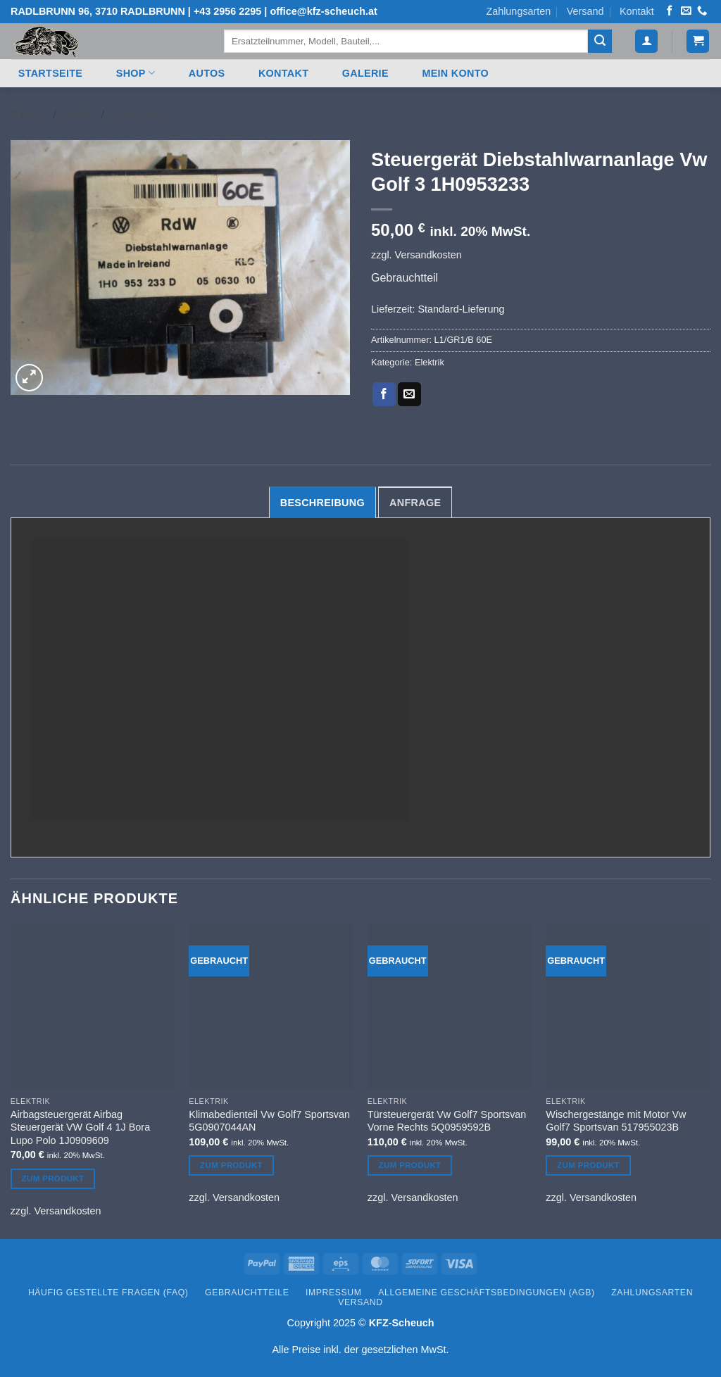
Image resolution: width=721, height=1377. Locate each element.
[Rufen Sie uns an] (702, 11)
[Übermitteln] (600, 42)
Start (28, 115)
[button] (646, 41)
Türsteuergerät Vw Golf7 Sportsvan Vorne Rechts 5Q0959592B (447, 1121)
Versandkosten (428, 254)
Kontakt (637, 11)
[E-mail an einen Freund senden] (409, 394)
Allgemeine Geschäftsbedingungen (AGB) (486, 1292)
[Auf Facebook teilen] (384, 394)
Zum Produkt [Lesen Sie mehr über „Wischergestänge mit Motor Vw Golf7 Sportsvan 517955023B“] (588, 1165)
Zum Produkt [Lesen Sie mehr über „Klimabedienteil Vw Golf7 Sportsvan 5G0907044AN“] (231, 1165)
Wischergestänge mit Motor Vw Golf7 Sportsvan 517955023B (616, 1121)
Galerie (365, 73)
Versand (585, 11)
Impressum (334, 1292)
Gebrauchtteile (247, 1292)
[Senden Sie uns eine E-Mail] (686, 11)
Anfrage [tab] (415, 502)
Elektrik (138, 115)
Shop (135, 73)
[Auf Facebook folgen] (670, 11)
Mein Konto (455, 73)
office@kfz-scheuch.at (323, 11)
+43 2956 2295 (227, 11)
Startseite (50, 73)
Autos (207, 73)
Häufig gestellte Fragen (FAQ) (108, 1292)
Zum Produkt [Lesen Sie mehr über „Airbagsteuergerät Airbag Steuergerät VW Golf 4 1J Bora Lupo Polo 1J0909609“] (53, 1178)
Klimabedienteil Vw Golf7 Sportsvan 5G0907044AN (269, 1121)
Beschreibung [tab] (322, 502)
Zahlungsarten (518, 11)
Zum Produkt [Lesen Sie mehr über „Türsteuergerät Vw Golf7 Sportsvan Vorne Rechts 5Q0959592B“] (410, 1165)
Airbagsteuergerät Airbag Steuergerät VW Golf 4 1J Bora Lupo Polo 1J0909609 (80, 1127)
